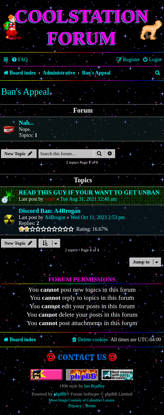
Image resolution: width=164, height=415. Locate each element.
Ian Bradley (94, 386)
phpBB (60, 394)
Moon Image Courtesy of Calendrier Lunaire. (82, 400)
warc (50, 199)
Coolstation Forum (82, 27)
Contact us (82, 357)
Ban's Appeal (25, 92)
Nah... (26, 122)
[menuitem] (19, 59)
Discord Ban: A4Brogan (49, 210)
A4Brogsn (55, 217)
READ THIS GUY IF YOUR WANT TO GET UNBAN (89, 192)
